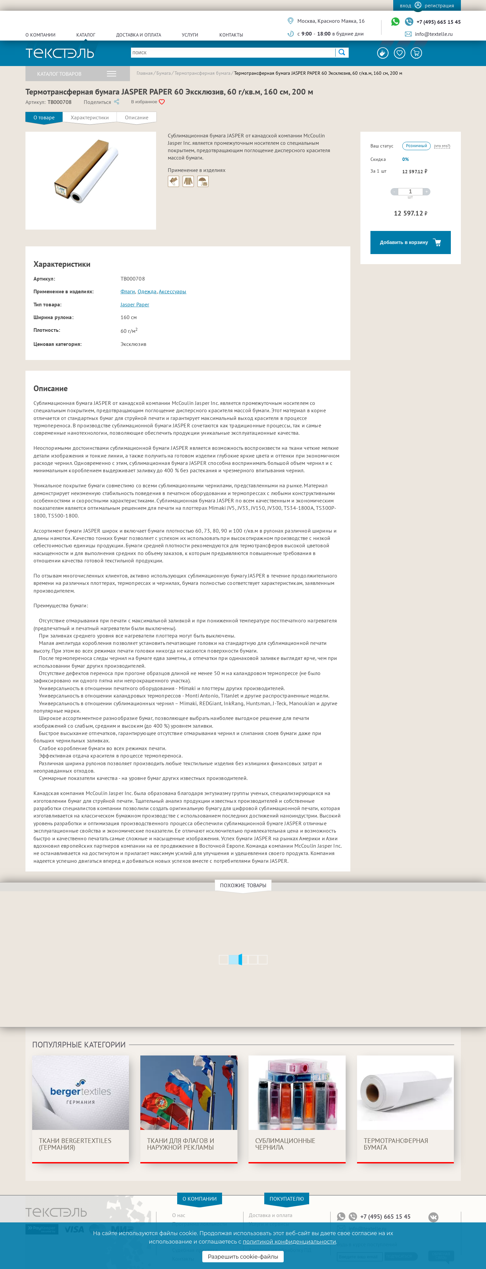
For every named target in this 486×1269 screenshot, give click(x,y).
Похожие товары (244, 885)
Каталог (85, 35)
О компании (40, 35)
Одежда (147, 291)
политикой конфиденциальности (289, 1241)
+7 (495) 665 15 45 (439, 21)
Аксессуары (173, 291)
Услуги (190, 35)
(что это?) (442, 145)
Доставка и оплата (138, 35)
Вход (405, 5)
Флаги (128, 291)
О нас (178, 1215)
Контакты (231, 35)
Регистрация (439, 5)
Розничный (416, 145)
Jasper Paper (135, 304)
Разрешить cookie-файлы (243, 1257)
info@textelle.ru (434, 34)
